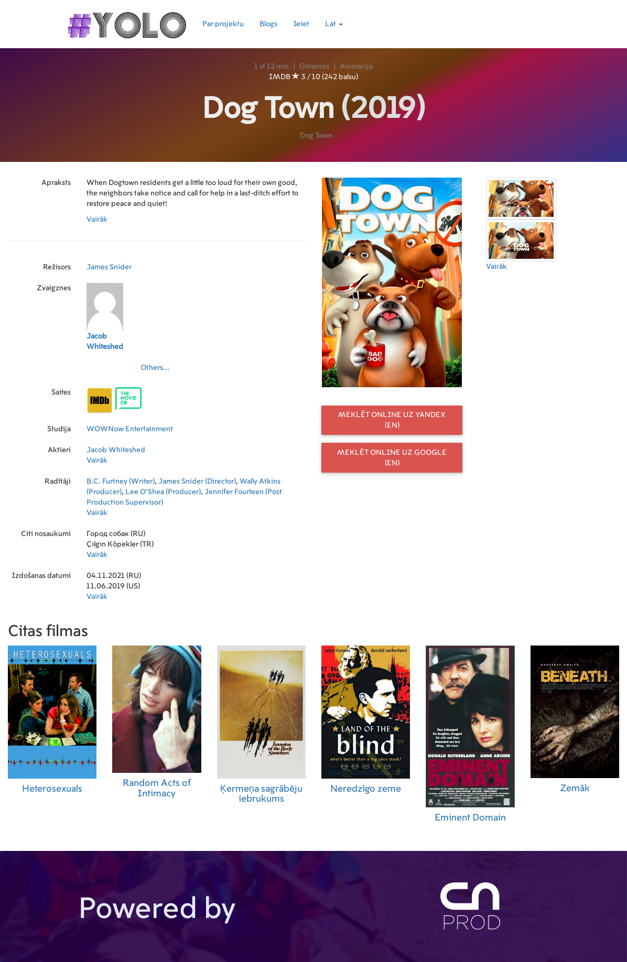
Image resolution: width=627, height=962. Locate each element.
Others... (154, 367)
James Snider (109, 267)
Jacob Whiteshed (116, 450)
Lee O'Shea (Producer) (163, 492)
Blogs (268, 24)
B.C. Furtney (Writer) (121, 481)
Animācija (356, 66)
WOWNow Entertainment (130, 429)
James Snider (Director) (197, 481)
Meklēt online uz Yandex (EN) (392, 420)
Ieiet (301, 24)
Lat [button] (334, 24)
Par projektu (223, 24)
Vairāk (97, 219)
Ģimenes (314, 66)
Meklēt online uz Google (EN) (392, 458)
